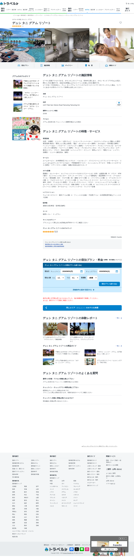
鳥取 (25, 514)
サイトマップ (86, 545)
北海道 (14, 486)
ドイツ (75, 497)
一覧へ (119, 318)
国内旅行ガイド (92, 460)
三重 (25, 506)
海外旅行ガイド (92, 463)
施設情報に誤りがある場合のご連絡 (54, 244)
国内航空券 (15, 466)
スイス (64, 500)
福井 (25, 503)
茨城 (37, 492)
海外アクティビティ (75, 466)
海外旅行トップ (54, 478)
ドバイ (75, 506)
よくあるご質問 (110, 473)
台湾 (63, 481)
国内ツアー (15, 460)
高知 (37, 520)
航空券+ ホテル (81, 9)
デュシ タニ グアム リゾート (31, 23)
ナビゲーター (91, 482)
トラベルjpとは (110, 483)
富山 (37, 500)
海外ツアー (53, 460)
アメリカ (52, 495)
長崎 (37, 522)
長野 (13, 500)
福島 (13, 492)
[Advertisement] (57, 423)
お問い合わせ (110, 481)
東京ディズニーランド (19, 534)
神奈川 (26, 497)
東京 (13, 497)
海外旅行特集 (54, 471)
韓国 (51, 481)
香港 (74, 481)
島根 (13, 517)
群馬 (13, 495)
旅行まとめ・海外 (92, 480)
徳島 (13, 520)
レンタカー (39, 10)
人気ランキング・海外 (94, 469)
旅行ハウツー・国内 (93, 471)
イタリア (64, 497)
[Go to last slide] (44, 45)
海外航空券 (72, 463)
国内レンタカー (35, 469)
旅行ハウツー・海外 (93, 474)
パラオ (75, 492)
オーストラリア (66, 503)
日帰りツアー (35, 460)
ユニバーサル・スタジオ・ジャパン (23, 531)
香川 (37, 517)
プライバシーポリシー (57, 545)
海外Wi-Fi (53, 469)
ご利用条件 (69, 545)
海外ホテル (53, 463)
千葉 (37, 495)
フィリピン (65, 486)
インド (52, 489)
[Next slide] (89, 45)
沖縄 (25, 528)
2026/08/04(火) (104, 271)
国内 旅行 (3, 10)
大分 (13, 525)
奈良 (25, 511)
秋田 (13, 489)
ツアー (8, 10)
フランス (52, 497)
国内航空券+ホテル (18, 463)
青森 (25, 486)
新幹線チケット (35, 466)
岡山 (13, 514)
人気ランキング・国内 (94, 466)
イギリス (76, 495)
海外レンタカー (54, 466)
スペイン (52, 500)
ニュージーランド (78, 503)
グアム (64, 492)
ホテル (19, 10)
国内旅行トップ (17, 483)
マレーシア (76, 486)
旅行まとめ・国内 (92, 477)
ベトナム (76, 483)
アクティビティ (56, 10)
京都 (25, 509)
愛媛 (25, 520)
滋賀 (13, 509)
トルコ (52, 506)
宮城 (25, 489)
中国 (51, 483)
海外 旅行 (70, 10)
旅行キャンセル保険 (112, 465)
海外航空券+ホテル (74, 460)
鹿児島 (14, 528)
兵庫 (37, 511)
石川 (13, 503)
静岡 (37, 503)
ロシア (75, 500)
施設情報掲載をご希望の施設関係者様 (54, 246)
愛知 (13, 506)
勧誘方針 (77, 545)
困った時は (130, 3)
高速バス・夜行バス (18, 469)
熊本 (25, 525)
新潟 (25, 500)
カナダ (64, 495)
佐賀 (25, 522)
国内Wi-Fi (34, 471)
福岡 (13, 522)
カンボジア (76, 489)
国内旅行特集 (35, 474)
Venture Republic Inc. (68, 553)
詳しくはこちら (109, 549)
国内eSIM (15, 474)
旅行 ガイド (127, 10)
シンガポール (54, 486)
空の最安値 (15, 477)
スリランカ (65, 489)
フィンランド (54, 503)
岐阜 (37, 506)
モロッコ (64, 506)
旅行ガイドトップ (92, 485)
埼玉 (25, 495)
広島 (37, 514)
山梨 (37, 497)
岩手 (37, 486)
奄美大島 (15, 536)
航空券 (14, 10)
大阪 (37, 509)
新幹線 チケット (31, 9)
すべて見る (82, 59)
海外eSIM (71, 469)
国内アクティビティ (18, 471)
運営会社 (46, 545)
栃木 (25, 492)
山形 (37, 489)
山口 (25, 517)
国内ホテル (34, 463)
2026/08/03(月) (67, 271)
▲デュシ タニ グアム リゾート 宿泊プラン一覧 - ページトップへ (99, 446)
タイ (63, 483)
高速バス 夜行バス (47, 9)
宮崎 (37, 525)
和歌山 (14, 511)
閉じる (123, 538)
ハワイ (52, 492)
